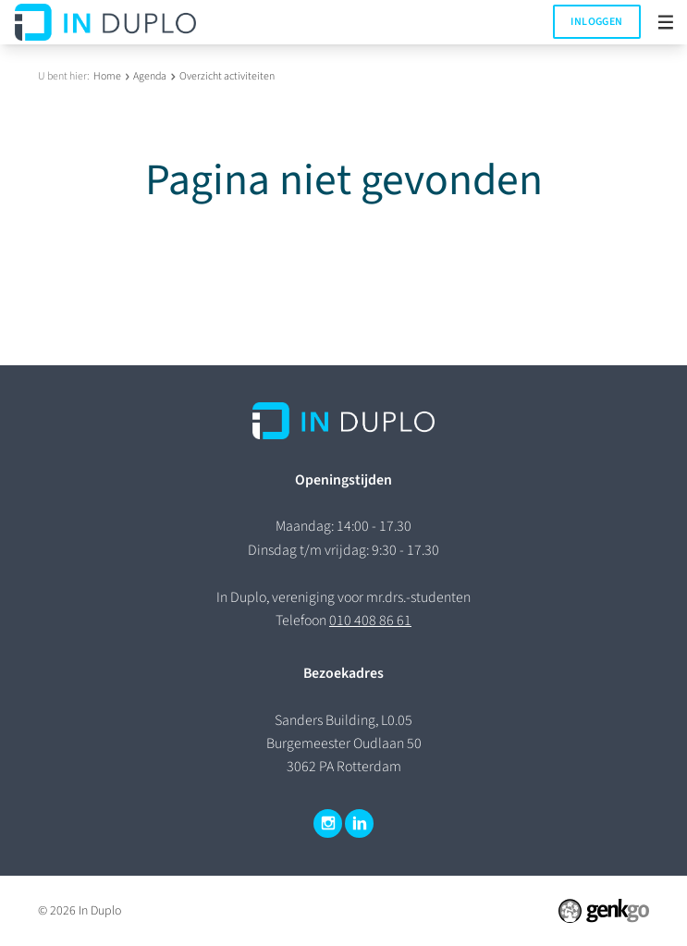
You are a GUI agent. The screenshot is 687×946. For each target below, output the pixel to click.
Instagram (328, 824)
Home (107, 76)
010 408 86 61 (370, 620)
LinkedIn (359, 824)
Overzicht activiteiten (227, 76)
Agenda (149, 76)
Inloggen (596, 22)
